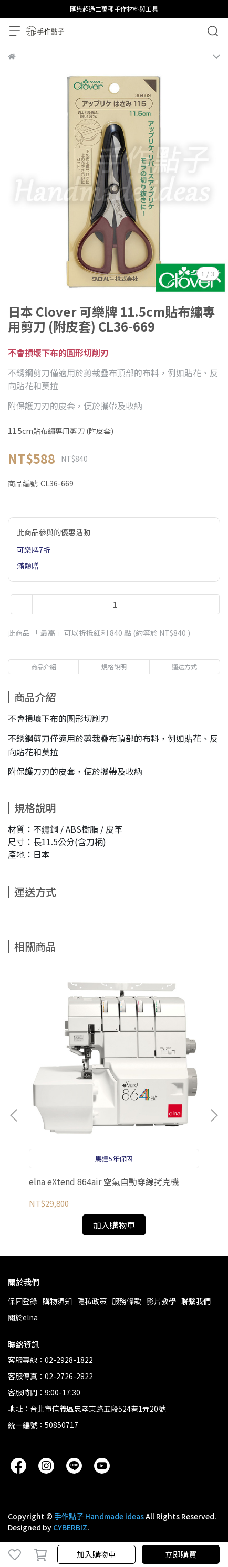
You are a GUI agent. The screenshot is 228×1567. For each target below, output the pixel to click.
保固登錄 (22, 1301)
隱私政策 (92, 1301)
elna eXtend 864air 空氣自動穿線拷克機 (104, 1181)
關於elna (23, 1317)
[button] (214, 1115)
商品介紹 (43, 666)
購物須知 (57, 1301)
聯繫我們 (196, 1301)
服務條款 (126, 1301)
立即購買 (180, 1554)
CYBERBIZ (70, 1527)
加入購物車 (96, 1554)
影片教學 (161, 1301)
